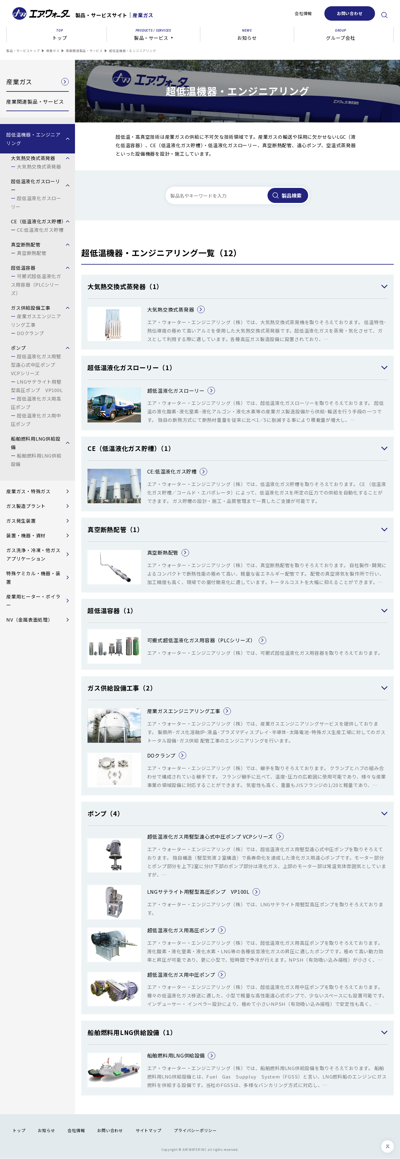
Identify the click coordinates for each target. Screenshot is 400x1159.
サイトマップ (149, 1130)
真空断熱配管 (32, 253)
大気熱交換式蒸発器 (39, 166)
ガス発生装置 (21, 520)
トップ (18, 1130)
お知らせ (46, 1130)
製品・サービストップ (23, 50)
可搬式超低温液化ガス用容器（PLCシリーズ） (36, 284)
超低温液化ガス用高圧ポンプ (36, 402)
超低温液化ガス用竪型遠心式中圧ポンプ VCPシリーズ (36, 364)
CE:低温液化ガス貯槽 (40, 229)
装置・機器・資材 (26, 535)
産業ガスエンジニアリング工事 (36, 320)
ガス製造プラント (26, 506)
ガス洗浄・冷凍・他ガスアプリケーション (33, 554)
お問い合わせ (350, 13)
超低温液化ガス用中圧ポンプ (36, 419)
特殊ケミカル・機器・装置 (33, 577)
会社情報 (303, 13)
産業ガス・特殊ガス (28, 491)
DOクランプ (30, 333)
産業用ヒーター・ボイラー (33, 600)
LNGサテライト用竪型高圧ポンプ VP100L (37, 385)
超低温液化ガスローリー (36, 202)
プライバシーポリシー (195, 1130)
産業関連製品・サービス (84, 50)
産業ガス (53, 50)
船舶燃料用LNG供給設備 (36, 459)
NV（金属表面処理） (29, 619)
